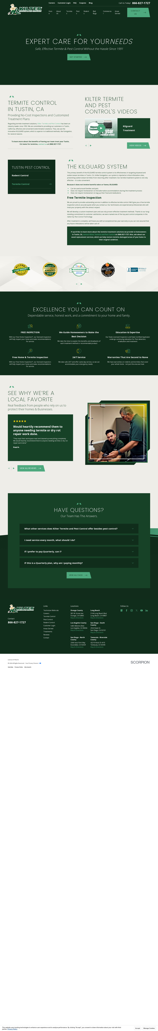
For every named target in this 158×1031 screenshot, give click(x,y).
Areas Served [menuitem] (117, 12)
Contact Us (138, 12)
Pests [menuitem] (78, 12)
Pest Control (48, 619)
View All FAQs (78, 575)
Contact (46, 638)
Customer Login (64, 3)
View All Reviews (30, 468)
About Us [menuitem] (58, 12)
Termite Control (49, 616)
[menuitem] (31, 175)
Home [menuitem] (50, 12)
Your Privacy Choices (33, 663)
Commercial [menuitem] (107, 12)
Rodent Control (49, 622)
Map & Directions (77, 618)
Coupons (82, 3)
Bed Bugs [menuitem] (95, 12)
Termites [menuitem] (69, 12)
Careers (52, 3)
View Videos (137, 145)
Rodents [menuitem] (86, 12)
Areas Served (48, 628)
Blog (91, 3)
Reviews (46, 635)
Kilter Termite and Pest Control (49, 123)
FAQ (74, 3)
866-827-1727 (141, 3)
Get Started (78, 57)
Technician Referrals (51, 610)
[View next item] (91, 145)
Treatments (47, 631)
